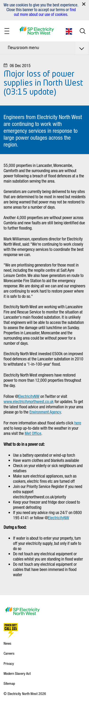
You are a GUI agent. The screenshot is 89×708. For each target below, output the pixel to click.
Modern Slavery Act (17, 673)
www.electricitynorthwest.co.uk (29, 401)
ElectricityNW (28, 396)
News (7, 643)
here (77, 422)
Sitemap (9, 683)
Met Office (33, 433)
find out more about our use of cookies (45, 12)
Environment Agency (45, 411)
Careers (9, 653)
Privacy (9, 663)
